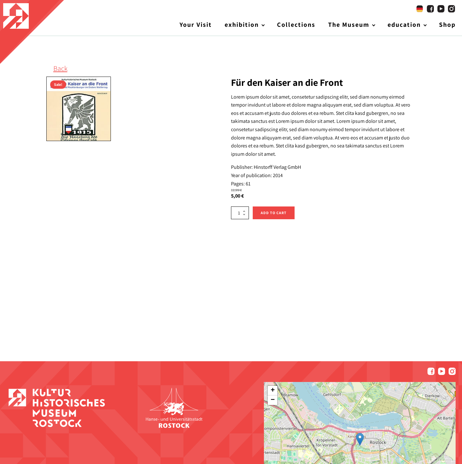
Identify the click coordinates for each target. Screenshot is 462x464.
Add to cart (274, 213)
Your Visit (196, 25)
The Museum (348, 25)
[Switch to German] (420, 9)
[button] (360, 440)
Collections (296, 25)
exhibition (242, 25)
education (404, 25)
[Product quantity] (240, 213)
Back (60, 69)
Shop (447, 25)
